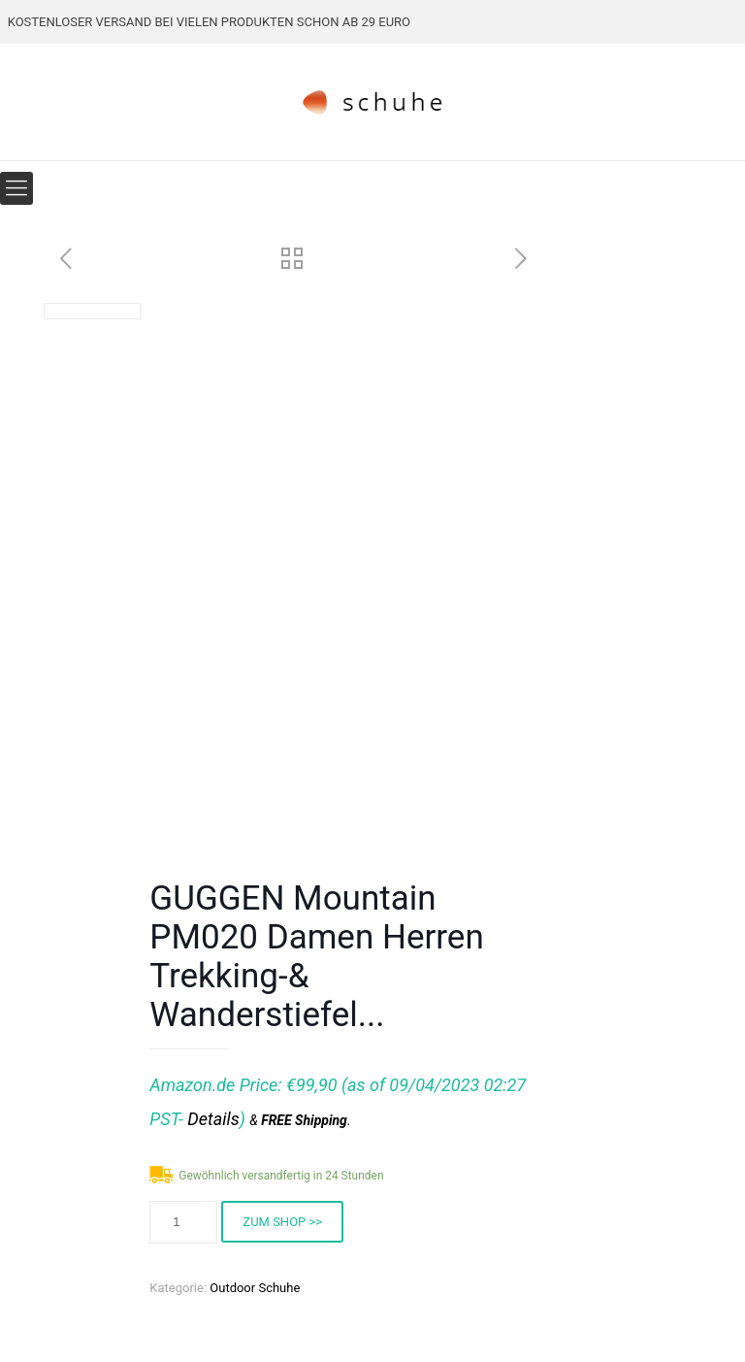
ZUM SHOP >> (282, 1221)
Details (213, 1119)
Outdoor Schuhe (255, 1287)
